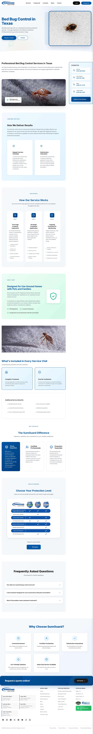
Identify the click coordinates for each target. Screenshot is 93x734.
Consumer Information (73, 728)
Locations (45, 3)
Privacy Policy (53, 728)
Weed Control (61, 701)
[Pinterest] (18, 719)
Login (76, 3)
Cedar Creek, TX (80, 696)
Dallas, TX (78, 691)
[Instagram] (6, 719)
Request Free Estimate (80, 99)
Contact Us (86, 3)
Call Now (22, 37)
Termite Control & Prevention (65, 691)
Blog (41, 701)
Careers (59, 3)
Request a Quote (9, 37)
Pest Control (61, 696)
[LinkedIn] (10, 719)
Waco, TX (78, 699)
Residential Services (45, 693)
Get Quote (33, 547)
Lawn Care (60, 706)
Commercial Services (45, 696)
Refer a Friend (43, 711)
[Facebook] (3, 719)
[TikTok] (26, 719)
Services (28, 3)
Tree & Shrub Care (62, 704)
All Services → (61, 709)
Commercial (36, 3)
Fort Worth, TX (79, 693)
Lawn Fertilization (62, 699)
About (52, 3)
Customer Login (44, 714)
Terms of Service (62, 728)
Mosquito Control (62, 693)
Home (41, 691)
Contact (42, 709)
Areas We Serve (44, 699)
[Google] (30, 719)
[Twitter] (14, 719)
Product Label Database (85, 728)
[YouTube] (22, 719)
